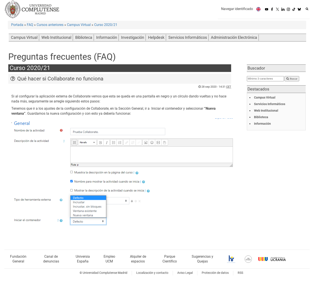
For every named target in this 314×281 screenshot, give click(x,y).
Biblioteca (83, 37)
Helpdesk (156, 37)
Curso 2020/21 (105, 25)
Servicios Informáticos (187, 37)
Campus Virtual (79, 25)
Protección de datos (215, 273)
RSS (240, 273)
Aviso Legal (185, 273)
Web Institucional (56, 37)
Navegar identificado (237, 9)
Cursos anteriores (50, 25)
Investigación (132, 37)
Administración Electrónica (234, 37)
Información (106, 37)
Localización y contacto (152, 273)
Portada (17, 25)
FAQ (30, 25)
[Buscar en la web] (307, 9)
